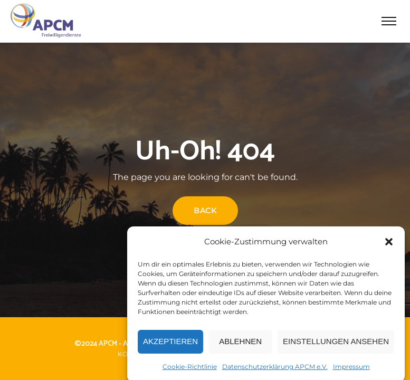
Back (205, 210)
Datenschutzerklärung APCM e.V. (275, 369)
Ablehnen (240, 343)
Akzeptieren (170, 343)
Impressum (351, 369)
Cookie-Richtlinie (190, 369)
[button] (389, 244)
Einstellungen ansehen (336, 343)
